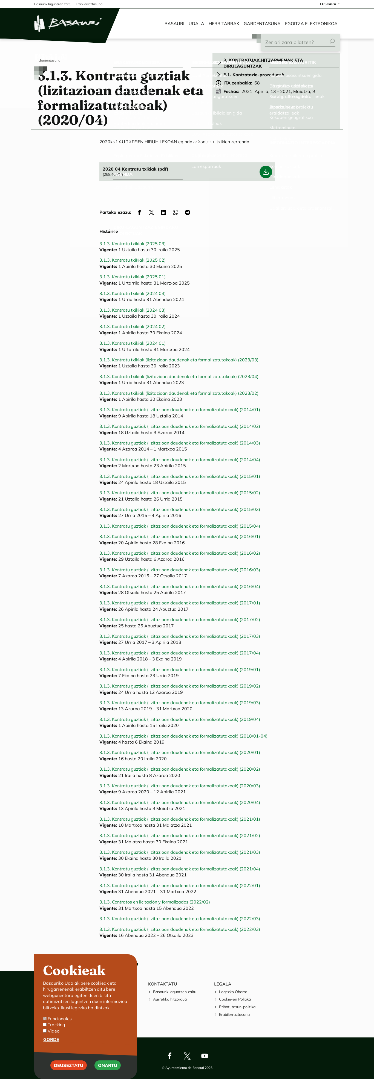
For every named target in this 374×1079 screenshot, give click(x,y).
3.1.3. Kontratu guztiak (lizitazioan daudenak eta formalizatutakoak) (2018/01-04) (183, 736)
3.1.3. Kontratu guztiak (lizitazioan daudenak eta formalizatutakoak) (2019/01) (179, 669)
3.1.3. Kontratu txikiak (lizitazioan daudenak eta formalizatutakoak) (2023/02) (178, 393)
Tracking (56, 1028)
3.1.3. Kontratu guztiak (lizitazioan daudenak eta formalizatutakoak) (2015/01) (179, 476)
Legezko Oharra (233, 991)
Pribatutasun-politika (237, 1006)
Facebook (169, 1056)
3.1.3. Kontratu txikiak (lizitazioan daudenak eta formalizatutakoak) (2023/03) (178, 359)
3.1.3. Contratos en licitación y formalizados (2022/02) (154, 902)
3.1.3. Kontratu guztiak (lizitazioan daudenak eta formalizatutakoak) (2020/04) (179, 802)
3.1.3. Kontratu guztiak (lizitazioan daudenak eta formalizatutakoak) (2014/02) (179, 426)
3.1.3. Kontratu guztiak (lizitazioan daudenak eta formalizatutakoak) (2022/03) (179, 918)
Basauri (174, 23)
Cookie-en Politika (235, 999)
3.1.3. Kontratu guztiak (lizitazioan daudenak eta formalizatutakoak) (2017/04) (179, 653)
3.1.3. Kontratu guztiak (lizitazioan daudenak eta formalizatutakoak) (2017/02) (179, 619)
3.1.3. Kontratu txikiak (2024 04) (132, 293)
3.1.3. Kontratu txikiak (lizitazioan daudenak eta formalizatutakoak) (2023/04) (178, 376)
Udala (196, 23)
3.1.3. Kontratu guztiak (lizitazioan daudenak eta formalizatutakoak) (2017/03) (179, 636)
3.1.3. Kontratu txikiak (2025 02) (132, 260)
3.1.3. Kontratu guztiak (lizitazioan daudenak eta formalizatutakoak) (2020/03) (179, 785)
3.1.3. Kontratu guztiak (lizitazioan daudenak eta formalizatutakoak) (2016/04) (179, 586)
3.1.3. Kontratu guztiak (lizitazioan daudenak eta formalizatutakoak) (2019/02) (179, 686)
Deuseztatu (68, 1068)
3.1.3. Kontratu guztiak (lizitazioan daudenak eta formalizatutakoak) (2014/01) (179, 409)
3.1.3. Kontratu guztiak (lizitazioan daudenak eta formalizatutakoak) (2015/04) (179, 526)
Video (53, 1034)
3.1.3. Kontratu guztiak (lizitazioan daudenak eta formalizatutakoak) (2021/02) (179, 835)
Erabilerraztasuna (234, 1014)
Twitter (187, 1056)
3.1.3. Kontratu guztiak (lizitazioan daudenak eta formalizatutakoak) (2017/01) (179, 603)
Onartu (107, 1068)
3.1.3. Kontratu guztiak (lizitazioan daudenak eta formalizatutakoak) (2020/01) (179, 752)
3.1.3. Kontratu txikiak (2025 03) (132, 243)
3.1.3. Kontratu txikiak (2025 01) (132, 276)
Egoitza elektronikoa (311, 23)
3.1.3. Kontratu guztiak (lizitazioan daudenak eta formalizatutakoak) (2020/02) (179, 769)
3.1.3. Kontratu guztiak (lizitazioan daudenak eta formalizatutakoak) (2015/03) (179, 509)
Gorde (51, 1042)
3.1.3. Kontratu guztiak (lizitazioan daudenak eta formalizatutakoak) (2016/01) (179, 536)
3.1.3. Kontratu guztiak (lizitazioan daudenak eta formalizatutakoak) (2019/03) (179, 702)
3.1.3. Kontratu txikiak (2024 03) (132, 310)
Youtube (204, 1056)
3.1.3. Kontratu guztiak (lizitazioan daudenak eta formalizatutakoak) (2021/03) (179, 852)
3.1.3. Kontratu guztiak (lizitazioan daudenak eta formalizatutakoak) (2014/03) (179, 443)
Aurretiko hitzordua (170, 999)
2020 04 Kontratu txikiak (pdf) (135, 169)
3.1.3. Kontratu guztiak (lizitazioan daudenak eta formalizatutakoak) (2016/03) (179, 569)
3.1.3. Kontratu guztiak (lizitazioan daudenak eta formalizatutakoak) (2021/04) (179, 869)
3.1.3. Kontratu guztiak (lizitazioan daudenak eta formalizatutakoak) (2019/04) (179, 719)
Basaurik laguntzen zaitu (174, 991)
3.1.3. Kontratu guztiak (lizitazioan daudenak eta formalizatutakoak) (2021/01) (179, 819)
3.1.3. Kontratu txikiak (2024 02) (132, 326)
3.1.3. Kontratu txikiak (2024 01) (132, 343)
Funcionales (60, 1022)
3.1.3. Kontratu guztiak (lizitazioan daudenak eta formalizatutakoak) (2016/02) (179, 553)
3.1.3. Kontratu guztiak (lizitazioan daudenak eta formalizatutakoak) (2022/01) (179, 885)
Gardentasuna (262, 23)
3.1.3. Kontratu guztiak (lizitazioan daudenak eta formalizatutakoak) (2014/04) (179, 459)
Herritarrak (224, 23)
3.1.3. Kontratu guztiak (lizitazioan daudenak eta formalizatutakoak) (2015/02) (179, 492)
